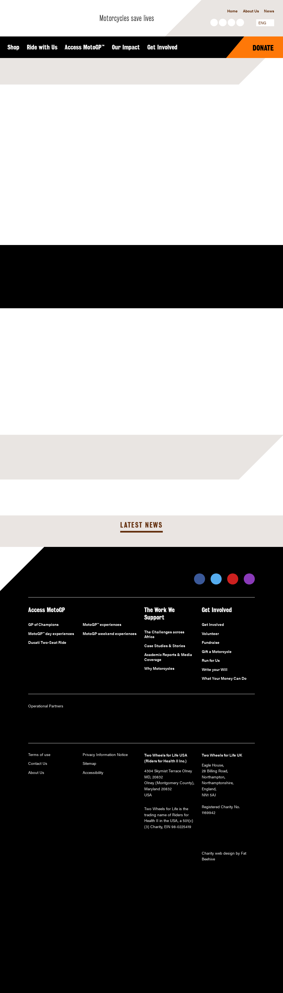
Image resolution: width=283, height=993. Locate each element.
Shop (13, 47)
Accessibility (93, 772)
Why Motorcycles (159, 668)
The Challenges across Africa (164, 634)
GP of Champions (43, 624)
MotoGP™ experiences (102, 624)
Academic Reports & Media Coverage (168, 657)
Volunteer (210, 633)
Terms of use (39, 754)
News (269, 11)
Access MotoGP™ (85, 47)
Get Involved (162, 47)
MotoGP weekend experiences (110, 633)
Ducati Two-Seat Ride (47, 642)
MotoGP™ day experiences (51, 633)
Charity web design (218, 853)
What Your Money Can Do (224, 678)
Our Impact (126, 47)
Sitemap (89, 763)
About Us (251, 11)
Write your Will (214, 669)
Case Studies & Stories (164, 645)
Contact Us (37, 763)
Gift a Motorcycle (217, 651)
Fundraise (210, 642)
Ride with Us (42, 47)
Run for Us (211, 660)
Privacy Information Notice (105, 754)
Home (232, 11)
